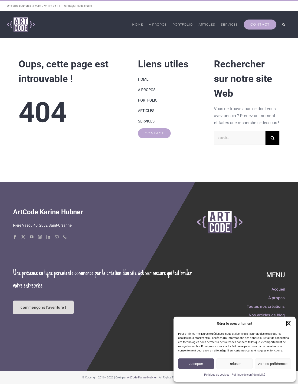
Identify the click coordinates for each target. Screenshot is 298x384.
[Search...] (239, 138)
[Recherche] (272, 138)
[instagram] (40, 236)
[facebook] (15, 236)
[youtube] (31, 236)
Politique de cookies (216, 374)
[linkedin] (48, 236)
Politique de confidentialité (248, 374)
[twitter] (23, 236)
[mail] (57, 236)
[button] (288, 323)
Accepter (196, 364)
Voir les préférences (273, 364)
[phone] (65, 236)
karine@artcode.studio (78, 5)
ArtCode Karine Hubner (142, 377)
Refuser (235, 364)
